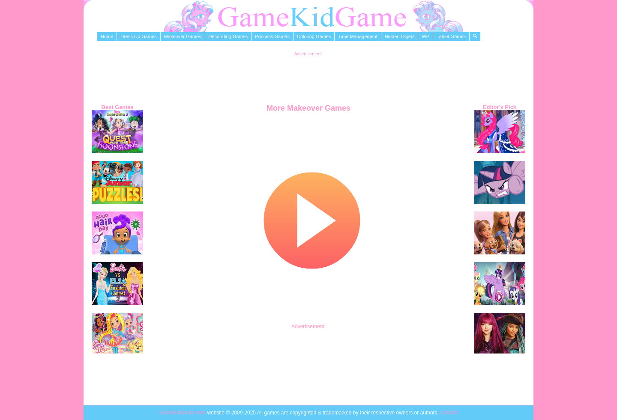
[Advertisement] (308, 75)
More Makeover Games (308, 108)
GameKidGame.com (183, 413)
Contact (449, 413)
